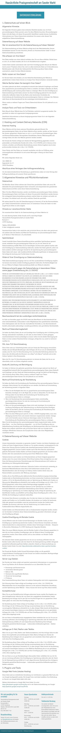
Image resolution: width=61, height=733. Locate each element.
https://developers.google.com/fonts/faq (14, 684)
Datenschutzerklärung (55, 730)
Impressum (48, 730)
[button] (30, 6)
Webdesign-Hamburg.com (29, 730)
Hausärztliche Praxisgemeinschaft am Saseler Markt (30, 3)
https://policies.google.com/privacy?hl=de (15, 686)
